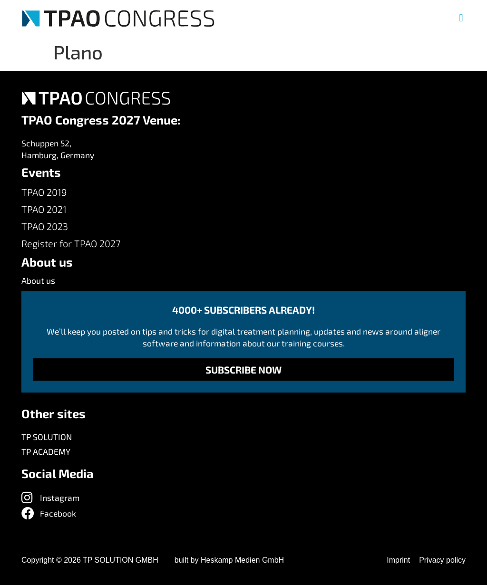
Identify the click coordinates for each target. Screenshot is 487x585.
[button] (461, 18)
